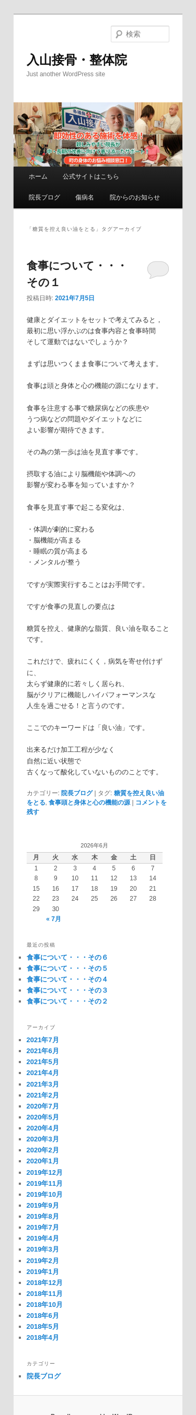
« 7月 (53, 919)
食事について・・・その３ (67, 990)
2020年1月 (43, 1161)
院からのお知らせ (135, 197)
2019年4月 (43, 1238)
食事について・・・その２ (67, 1001)
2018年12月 (45, 1283)
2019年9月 (43, 1205)
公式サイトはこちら (91, 176)
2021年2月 (43, 1095)
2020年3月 (43, 1139)
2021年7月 (43, 1040)
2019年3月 (43, 1249)
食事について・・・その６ (67, 957)
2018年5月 (43, 1326)
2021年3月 (43, 1084)
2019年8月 (43, 1216)
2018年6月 (43, 1315)
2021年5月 (43, 1062)
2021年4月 (43, 1073)
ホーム (38, 176)
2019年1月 (43, 1272)
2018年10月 (45, 1304)
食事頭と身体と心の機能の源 (89, 802)
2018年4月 (43, 1337)
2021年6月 (43, 1051)
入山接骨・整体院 (77, 60)
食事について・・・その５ (67, 968)
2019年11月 (45, 1183)
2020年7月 (43, 1106)
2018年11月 (45, 1294)
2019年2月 (43, 1261)
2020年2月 (43, 1150)
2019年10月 (45, 1194)
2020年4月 (43, 1128)
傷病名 (84, 197)
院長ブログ (44, 197)
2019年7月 (43, 1227)
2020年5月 (43, 1117)
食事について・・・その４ (67, 979)
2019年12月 (45, 1172)
